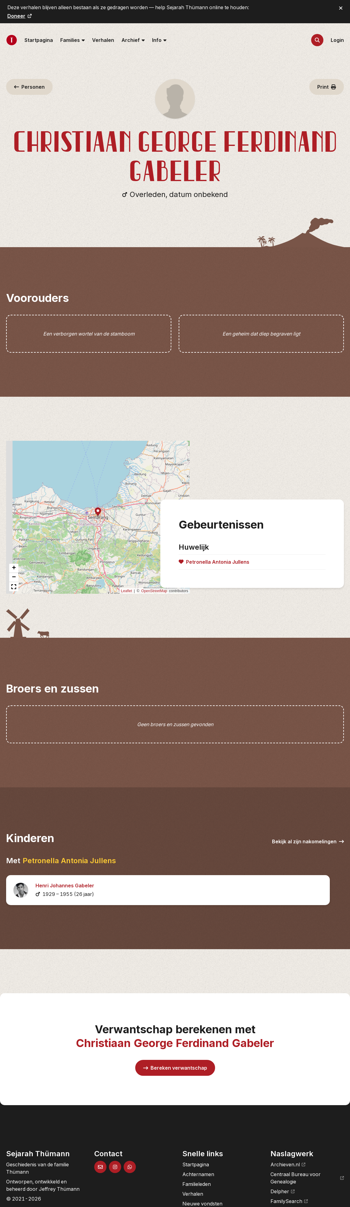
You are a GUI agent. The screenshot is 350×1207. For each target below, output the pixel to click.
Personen (29, 87)
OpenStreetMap (154, 591)
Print (326, 87)
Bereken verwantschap (175, 1068)
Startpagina (38, 40)
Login (337, 40)
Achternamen (198, 1174)
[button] (98, 512)
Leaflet (126, 591)
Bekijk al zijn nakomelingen (308, 841)
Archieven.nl (287, 1164)
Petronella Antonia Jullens (69, 860)
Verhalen (103, 40)
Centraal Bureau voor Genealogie (307, 1178)
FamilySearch (289, 1201)
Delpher (282, 1191)
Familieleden (196, 1184)
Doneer (19, 16)
